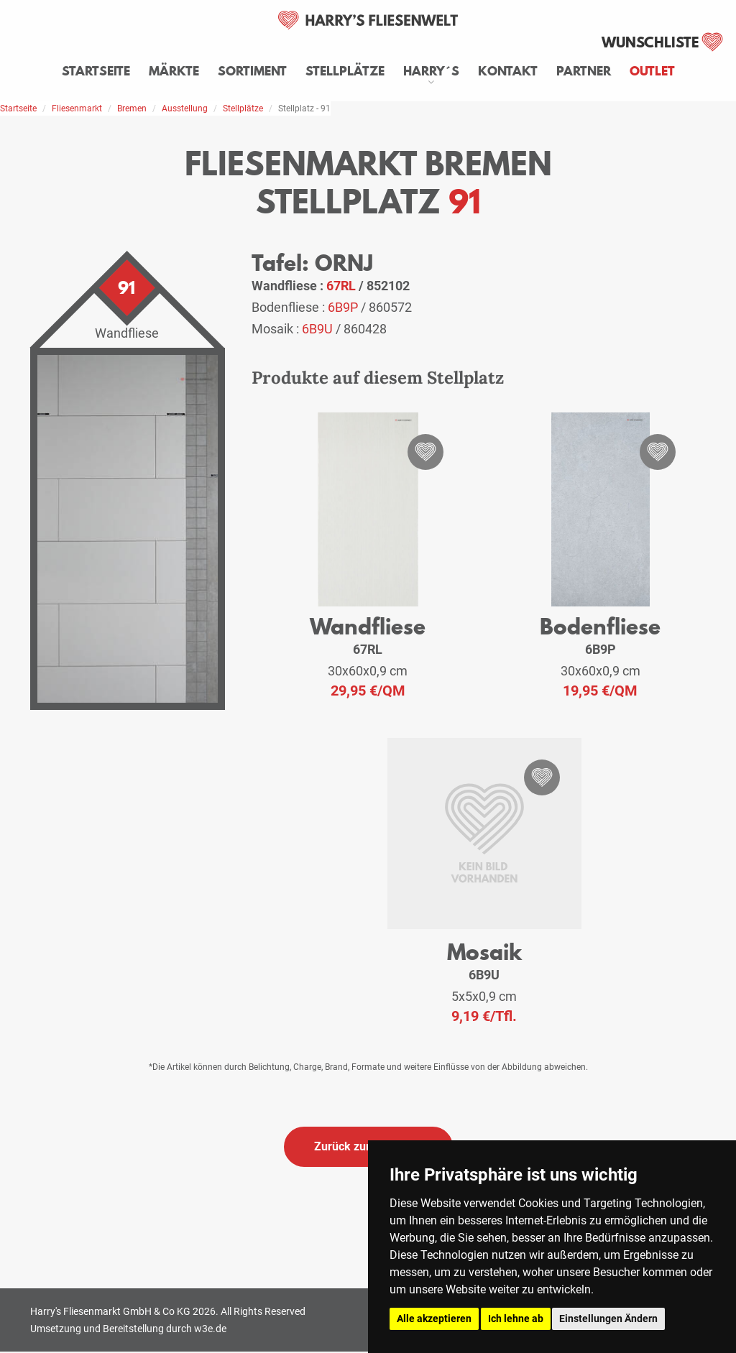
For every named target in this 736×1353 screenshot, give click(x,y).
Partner (583, 71)
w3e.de (210, 1328)
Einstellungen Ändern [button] (608, 1318)
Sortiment (252, 71)
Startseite (96, 71)
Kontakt (508, 71)
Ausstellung (185, 108)
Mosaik (484, 951)
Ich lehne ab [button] (515, 1318)
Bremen (132, 108)
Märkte (174, 71)
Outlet (652, 71)
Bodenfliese (600, 626)
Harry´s (431, 71)
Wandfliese (368, 626)
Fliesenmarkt (77, 108)
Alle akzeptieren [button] (434, 1318)
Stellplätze (345, 71)
